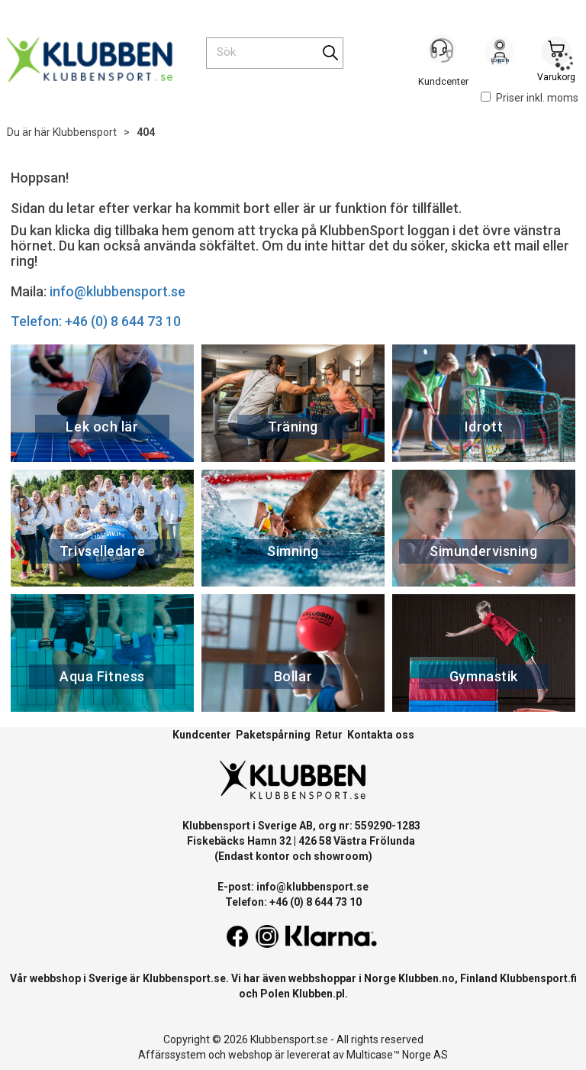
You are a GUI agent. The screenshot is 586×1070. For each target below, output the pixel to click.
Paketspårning (273, 735)
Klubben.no (426, 978)
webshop (250, 1055)
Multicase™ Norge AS (397, 1055)
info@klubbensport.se (117, 291)
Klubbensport (85, 132)
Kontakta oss (380, 735)
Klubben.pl (318, 994)
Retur (329, 735)
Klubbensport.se (184, 978)
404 (146, 132)
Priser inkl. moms (529, 98)
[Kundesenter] (443, 53)
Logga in (500, 54)
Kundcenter (201, 735)
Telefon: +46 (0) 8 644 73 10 (96, 321)
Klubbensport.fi (538, 978)
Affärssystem (172, 1055)
